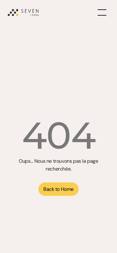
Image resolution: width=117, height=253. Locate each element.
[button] (58, 189)
